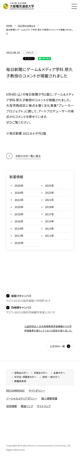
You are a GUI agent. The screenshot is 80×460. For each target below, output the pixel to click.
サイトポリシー (36, 390)
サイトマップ (44, 406)
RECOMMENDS (15, 390)
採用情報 (11, 406)
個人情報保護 (49, 398)
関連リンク (27, 406)
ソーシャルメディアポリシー (21, 398)
